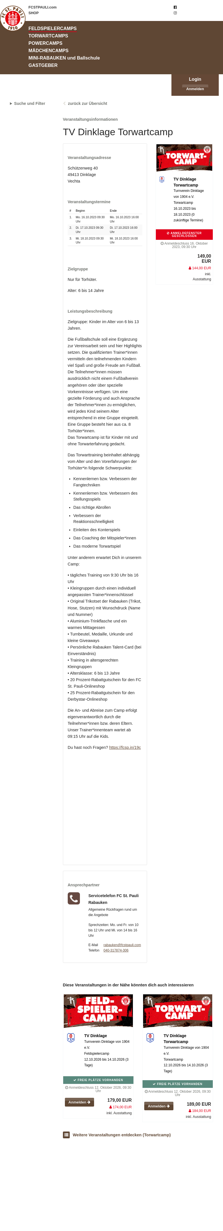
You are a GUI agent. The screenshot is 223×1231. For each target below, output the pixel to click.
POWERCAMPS (46, 43)
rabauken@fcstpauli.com (122, 945)
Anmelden (195, 89)
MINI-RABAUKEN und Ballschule (64, 57)
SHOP (34, 13)
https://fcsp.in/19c (125, 747)
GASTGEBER (43, 65)
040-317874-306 (115, 950)
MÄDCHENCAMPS (49, 50)
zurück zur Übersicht (87, 103)
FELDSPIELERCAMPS (53, 28)
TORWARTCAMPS (48, 35)
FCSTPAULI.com (43, 7)
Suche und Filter (29, 103)
